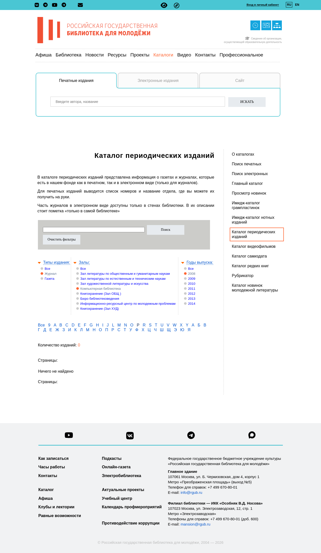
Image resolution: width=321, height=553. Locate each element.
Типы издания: (56, 262)
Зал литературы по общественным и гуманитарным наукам (125, 274)
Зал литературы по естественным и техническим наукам (123, 278)
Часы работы (51, 467)
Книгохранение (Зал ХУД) (99, 308)
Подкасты (112, 458)
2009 (191, 278)
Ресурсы (117, 54)
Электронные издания (158, 80)
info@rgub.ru (191, 492)
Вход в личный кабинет (263, 4)
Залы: (84, 262)
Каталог (46, 490)
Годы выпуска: (200, 262)
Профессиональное (241, 54)
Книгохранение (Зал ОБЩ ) (100, 293)
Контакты (205, 54)
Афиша (43, 54)
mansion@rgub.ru (195, 524)
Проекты (139, 54)
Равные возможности (59, 516)
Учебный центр (117, 498)
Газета (49, 278)
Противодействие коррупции (131, 523)
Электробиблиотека (121, 476)
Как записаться (53, 458)
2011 (191, 288)
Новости (94, 54)
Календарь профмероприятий (132, 507)
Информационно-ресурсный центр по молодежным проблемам (128, 303)
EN (297, 4)
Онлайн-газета (116, 467)
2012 (191, 293)
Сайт (239, 80)
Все (47, 269)
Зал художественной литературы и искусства (114, 283)
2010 (191, 283)
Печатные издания (88, 83)
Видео (184, 54)
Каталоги (163, 54)
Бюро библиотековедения (99, 298)
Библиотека (68, 54)
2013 (191, 298)
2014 (191, 303)
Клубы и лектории (56, 507)
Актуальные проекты (123, 490)
